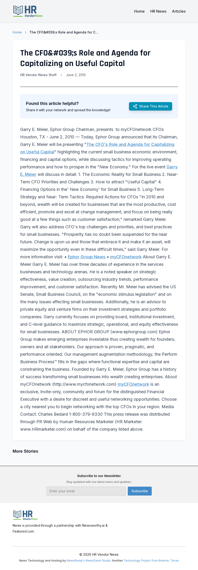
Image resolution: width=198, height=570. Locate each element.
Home (139, 11)
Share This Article (150, 106)
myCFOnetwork (126, 256)
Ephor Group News (86, 256)
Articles (179, 11)
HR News (158, 11)
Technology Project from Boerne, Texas (151, 560)
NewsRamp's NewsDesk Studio (89, 560)
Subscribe (140, 491)
